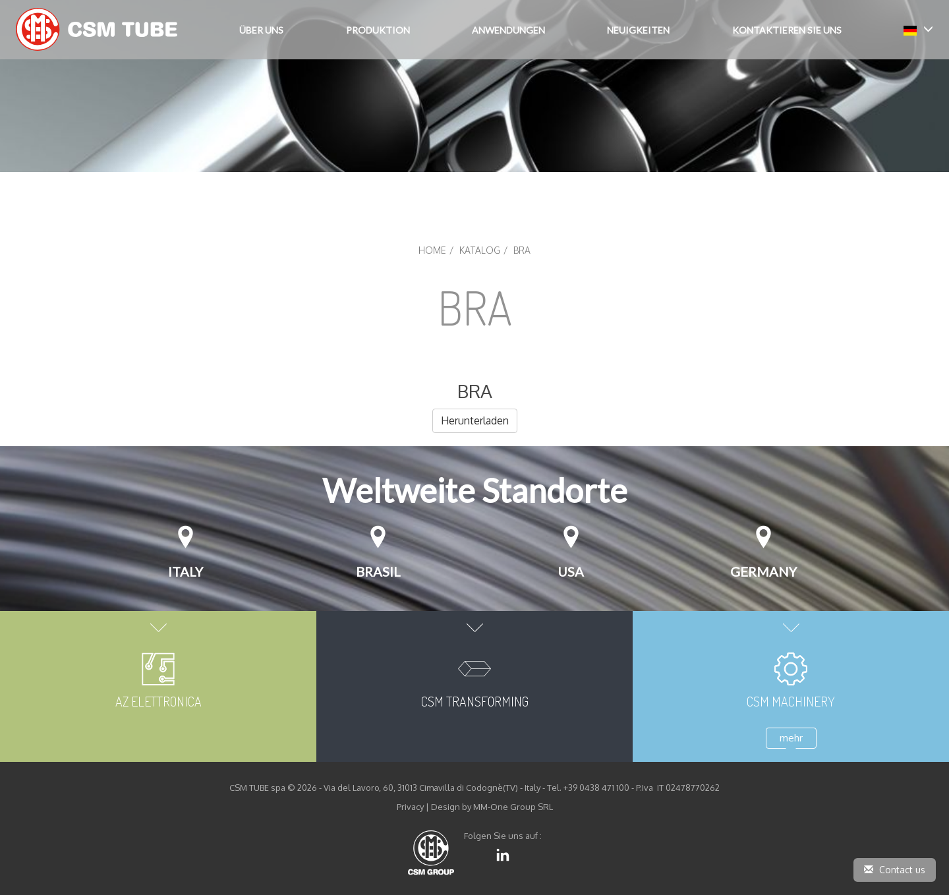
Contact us (894, 869)
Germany (763, 571)
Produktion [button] (378, 30)
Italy (185, 571)
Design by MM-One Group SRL (492, 806)
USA (571, 571)
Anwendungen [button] (508, 30)
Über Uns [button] (261, 30)
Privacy (410, 806)
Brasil (378, 571)
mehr (791, 738)
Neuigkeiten (638, 30)
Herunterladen (475, 420)
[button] (918, 29)
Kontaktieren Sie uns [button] (787, 30)
